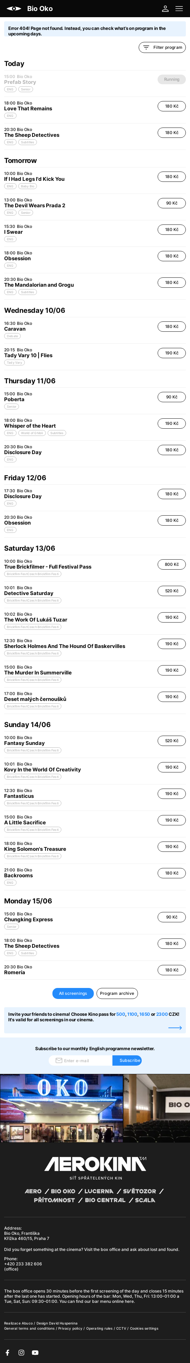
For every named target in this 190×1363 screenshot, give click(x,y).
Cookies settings (144, 1328)
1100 (132, 1014)
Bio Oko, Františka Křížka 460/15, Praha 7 (26, 1236)
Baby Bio (27, 186)
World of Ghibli (32, 433)
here (129, 1301)
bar (106, 1296)
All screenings (73, 993)
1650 (145, 1014)
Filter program (162, 47)
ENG (10, 116)
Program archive (117, 993)
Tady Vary (14, 362)
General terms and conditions (30, 1328)
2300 (162, 1014)
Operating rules (100, 1328)
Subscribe (130, 1060)
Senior (25, 213)
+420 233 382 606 (23, 1263)
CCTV (121, 1328)
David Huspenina (63, 1323)
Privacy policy (70, 1328)
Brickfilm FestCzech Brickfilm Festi (33, 574)
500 (120, 1014)
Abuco (27, 1323)
